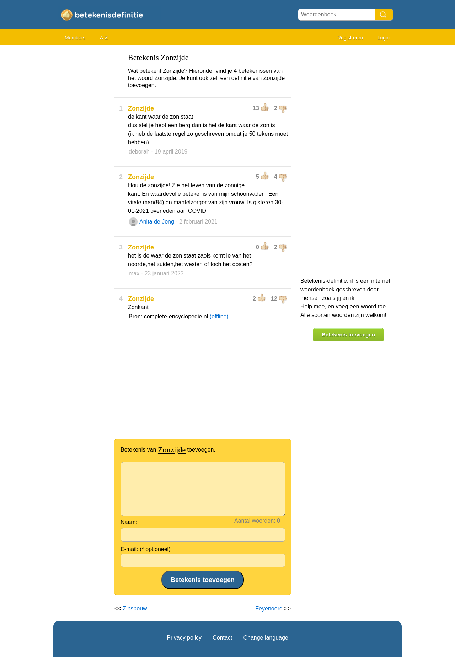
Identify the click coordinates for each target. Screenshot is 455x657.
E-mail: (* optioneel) (146, 549)
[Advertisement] (81, 156)
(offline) (219, 316)
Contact (222, 638)
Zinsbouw (135, 608)
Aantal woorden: (254, 521)
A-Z (104, 38)
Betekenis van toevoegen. (168, 450)
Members (75, 38)
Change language (265, 638)
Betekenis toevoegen (348, 335)
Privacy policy (184, 638)
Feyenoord (269, 608)
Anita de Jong (156, 222)
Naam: (129, 522)
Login (384, 38)
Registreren (350, 38)
